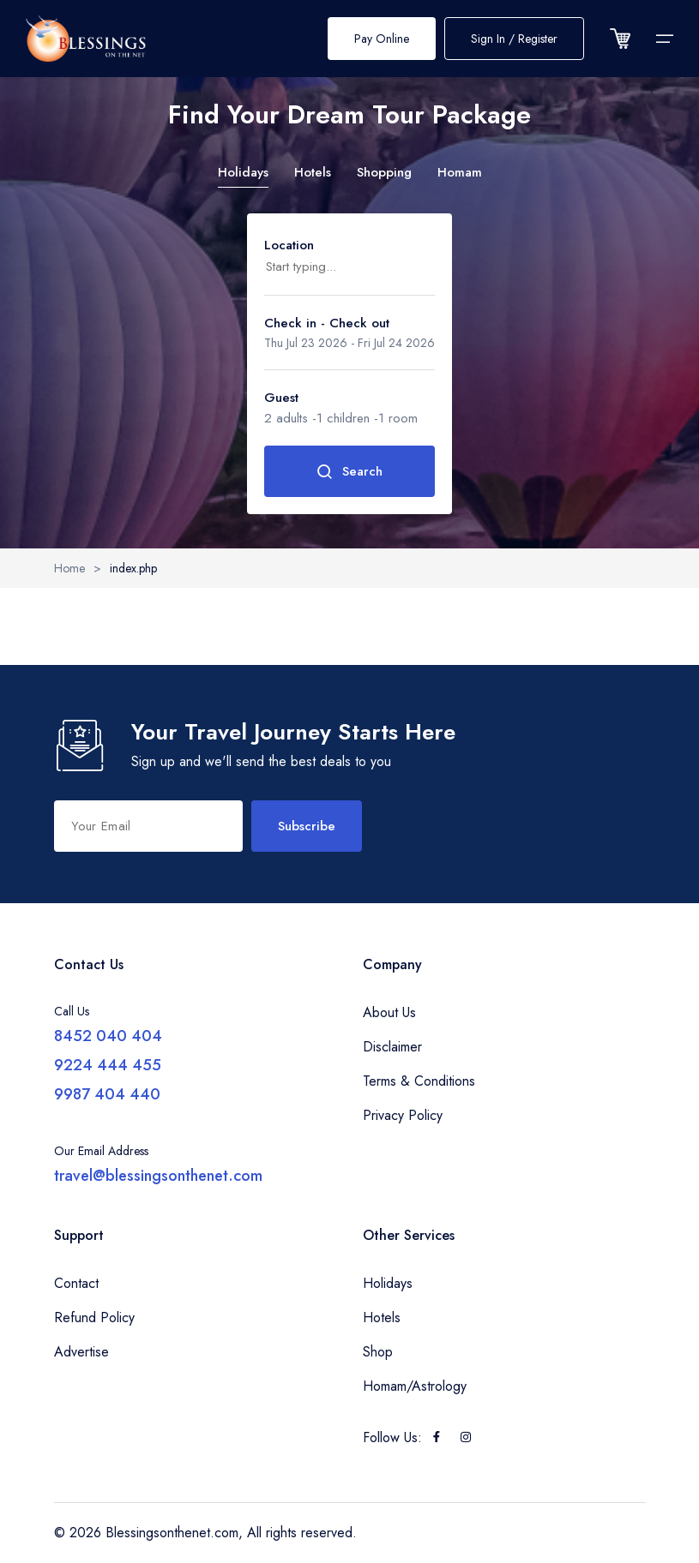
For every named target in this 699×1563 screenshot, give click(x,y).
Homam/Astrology (415, 1386)
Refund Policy (94, 1317)
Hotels (312, 172)
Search (349, 471)
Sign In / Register (514, 38)
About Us (389, 1012)
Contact (76, 1283)
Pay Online (381, 38)
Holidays (243, 172)
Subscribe (306, 826)
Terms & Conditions (419, 1081)
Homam (459, 172)
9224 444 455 (107, 1065)
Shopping (384, 172)
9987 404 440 (107, 1094)
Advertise (81, 1352)
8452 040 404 (108, 1036)
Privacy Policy (403, 1115)
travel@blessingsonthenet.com (158, 1176)
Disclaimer (392, 1047)
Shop (378, 1352)
